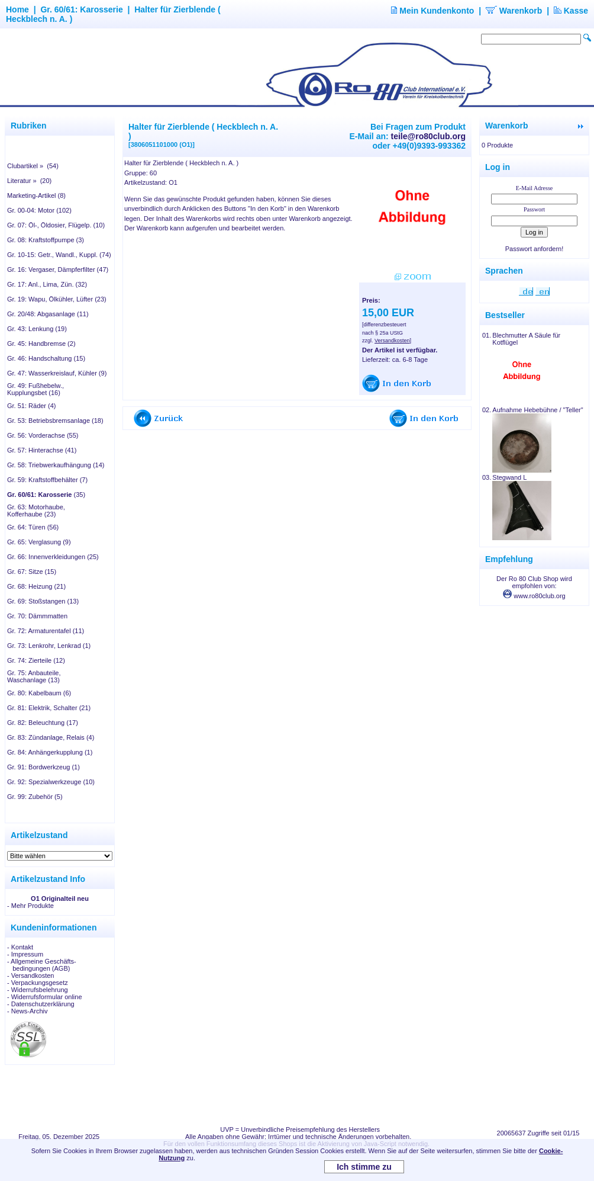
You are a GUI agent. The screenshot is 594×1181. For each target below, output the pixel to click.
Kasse (571, 10)
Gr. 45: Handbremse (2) (41, 343)
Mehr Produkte (32, 905)
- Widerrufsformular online (44, 996)
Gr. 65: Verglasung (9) (39, 541)
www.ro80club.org (534, 595)
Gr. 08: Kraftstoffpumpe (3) (45, 239)
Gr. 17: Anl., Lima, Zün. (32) (47, 284)
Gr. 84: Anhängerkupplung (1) (49, 752)
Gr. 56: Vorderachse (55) (42, 435)
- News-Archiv (27, 1011)
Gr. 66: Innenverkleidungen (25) (53, 556)
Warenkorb (514, 10)
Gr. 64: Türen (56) (33, 527)
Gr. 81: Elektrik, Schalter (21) (49, 707)
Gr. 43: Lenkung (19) (37, 328)
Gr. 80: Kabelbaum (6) (39, 693)
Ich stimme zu (364, 1167)
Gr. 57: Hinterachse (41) (41, 450)
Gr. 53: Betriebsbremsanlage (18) (55, 420)
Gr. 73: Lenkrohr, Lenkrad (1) (49, 645)
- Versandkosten (30, 975)
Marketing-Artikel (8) (36, 195)
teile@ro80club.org (428, 136)
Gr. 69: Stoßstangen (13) (43, 601)
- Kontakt (20, 947)
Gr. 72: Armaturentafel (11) (45, 630)
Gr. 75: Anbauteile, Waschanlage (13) (34, 676)
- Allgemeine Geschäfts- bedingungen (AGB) (41, 965)
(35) (46, 494)
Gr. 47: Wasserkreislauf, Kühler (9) (56, 373)
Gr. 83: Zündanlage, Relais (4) (50, 737)
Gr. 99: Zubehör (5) (35, 796)
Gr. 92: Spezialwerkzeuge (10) (51, 781)
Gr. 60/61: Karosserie (81, 9)
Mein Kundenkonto (432, 10)
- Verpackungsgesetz (37, 982)
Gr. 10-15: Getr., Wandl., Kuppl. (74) (59, 254)
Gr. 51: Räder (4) (31, 405)
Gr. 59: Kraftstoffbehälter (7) (47, 479)
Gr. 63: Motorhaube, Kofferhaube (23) (36, 510)
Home (17, 9)
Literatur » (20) (29, 180)
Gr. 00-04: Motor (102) (39, 210)
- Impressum (25, 954)
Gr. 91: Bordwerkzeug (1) (43, 767)
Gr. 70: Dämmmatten (37, 616)
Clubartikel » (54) (33, 165)
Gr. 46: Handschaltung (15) (46, 358)
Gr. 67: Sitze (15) (31, 571)
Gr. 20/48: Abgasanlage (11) (48, 313)
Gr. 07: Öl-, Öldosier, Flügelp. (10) (56, 225)
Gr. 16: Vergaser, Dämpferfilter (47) (57, 269)
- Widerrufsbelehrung (37, 989)
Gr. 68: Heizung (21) (36, 586)
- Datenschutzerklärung (41, 1003)
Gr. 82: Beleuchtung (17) (42, 722)
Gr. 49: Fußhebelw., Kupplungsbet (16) (35, 389)
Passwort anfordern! (534, 248)
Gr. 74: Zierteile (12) (36, 660)
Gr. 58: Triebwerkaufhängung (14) (55, 464)
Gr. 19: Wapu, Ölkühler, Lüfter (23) (56, 299)
